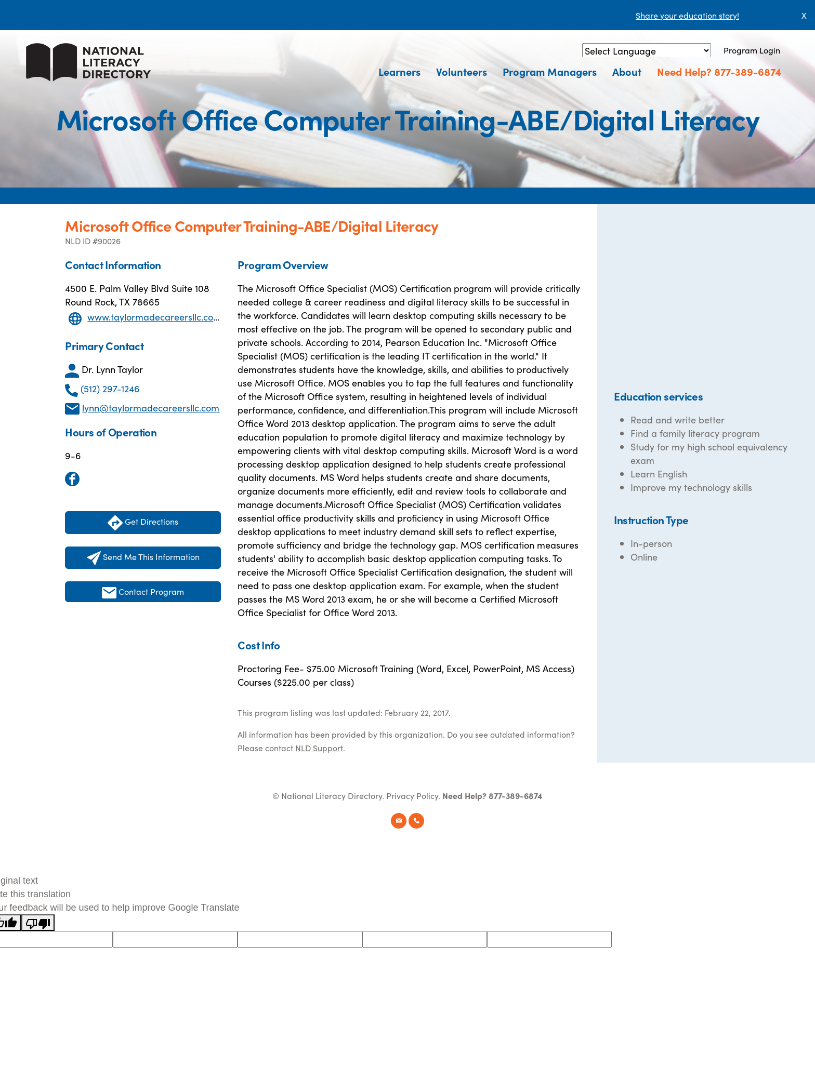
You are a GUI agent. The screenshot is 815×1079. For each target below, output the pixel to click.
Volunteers (461, 71)
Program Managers (550, 71)
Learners (399, 71)
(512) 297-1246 (110, 388)
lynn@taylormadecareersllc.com (150, 407)
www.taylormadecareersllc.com (154, 316)
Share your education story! (687, 15)
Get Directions (143, 522)
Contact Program (143, 591)
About (626, 71)
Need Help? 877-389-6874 (719, 71)
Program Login (752, 50)
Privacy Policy (412, 795)
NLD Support (319, 747)
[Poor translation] (38, 922)
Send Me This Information (143, 558)
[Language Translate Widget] (646, 50)
